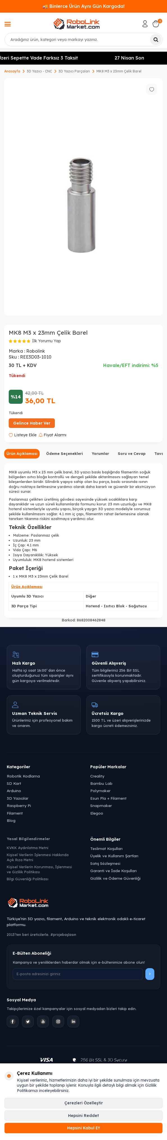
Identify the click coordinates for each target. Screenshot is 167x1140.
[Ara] (155, 39)
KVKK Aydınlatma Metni (27, 847)
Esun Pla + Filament (108, 798)
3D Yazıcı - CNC (39, 71)
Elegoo (96, 813)
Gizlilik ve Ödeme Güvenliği (115, 878)
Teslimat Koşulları (106, 848)
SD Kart (14, 783)
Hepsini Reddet (83, 1115)
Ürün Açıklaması (21, 453)
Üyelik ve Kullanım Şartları (114, 855)
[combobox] (83, 39)
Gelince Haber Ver (31, 423)
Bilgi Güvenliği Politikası (27, 879)
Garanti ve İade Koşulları (113, 870)
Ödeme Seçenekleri (64, 453)
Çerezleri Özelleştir (83, 1102)
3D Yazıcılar (17, 798)
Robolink (35, 351)
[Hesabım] (145, 24)
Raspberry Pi (19, 805)
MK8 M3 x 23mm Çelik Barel (118, 71)
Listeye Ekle (23, 434)
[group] (83, 197)
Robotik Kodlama (23, 776)
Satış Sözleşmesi (105, 863)
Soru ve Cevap (132, 453)
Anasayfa (12, 71)
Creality (97, 776)
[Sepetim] (155, 24)
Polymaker (100, 790)
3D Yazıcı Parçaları (74, 71)
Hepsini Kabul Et (83, 1127)
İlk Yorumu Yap (46, 340)
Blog (11, 820)
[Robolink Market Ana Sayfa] (83, 903)
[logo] (76, 23)
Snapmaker (101, 805)
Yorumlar (100, 453)
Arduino (14, 790)
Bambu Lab (101, 783)
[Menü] (7, 24)
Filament (15, 813)
